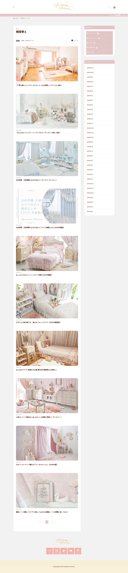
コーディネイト (94, 38)
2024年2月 (90, 119)
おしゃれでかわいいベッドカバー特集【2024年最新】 (34, 275)
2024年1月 (90, 123)
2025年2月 (90, 95)
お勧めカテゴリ (29, 40)
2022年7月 (90, 207)
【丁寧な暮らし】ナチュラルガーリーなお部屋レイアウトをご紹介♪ (39, 85)
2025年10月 (90, 72)
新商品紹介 (93, 48)
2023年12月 (90, 128)
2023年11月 (90, 132)
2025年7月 (90, 86)
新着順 (18, 40)
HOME (16, 18)
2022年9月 (90, 197)
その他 (91, 43)
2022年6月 (90, 211)
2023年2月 (90, 174)
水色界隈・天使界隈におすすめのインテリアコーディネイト (36, 180)
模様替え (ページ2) (25, 18)
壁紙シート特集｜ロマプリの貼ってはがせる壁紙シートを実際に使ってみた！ (42, 512)
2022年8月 (90, 202)
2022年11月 (90, 188)
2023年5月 (90, 160)
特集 (91, 52)
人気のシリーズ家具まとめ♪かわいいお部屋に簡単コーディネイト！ (39, 417)
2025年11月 (90, 68)
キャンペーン (93, 33)
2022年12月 (90, 183)
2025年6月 (90, 91)
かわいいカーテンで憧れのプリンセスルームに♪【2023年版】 (37, 464)
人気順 (22, 40)
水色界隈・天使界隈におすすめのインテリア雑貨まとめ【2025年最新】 (40, 227)
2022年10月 (90, 193)
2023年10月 (90, 137)
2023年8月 (90, 146)
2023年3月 (90, 170)
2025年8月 (90, 81)
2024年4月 (90, 114)
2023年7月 (90, 151)
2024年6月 (90, 105)
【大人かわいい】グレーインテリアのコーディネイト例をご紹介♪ (38, 133)
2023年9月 (90, 142)
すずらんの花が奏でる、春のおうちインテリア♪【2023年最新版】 (38, 322)
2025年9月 (90, 77)
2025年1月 (90, 100)
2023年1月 (90, 179)
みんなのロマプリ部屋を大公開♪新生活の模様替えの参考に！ (37, 370)
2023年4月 (90, 165)
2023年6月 (90, 156)
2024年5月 (90, 109)
